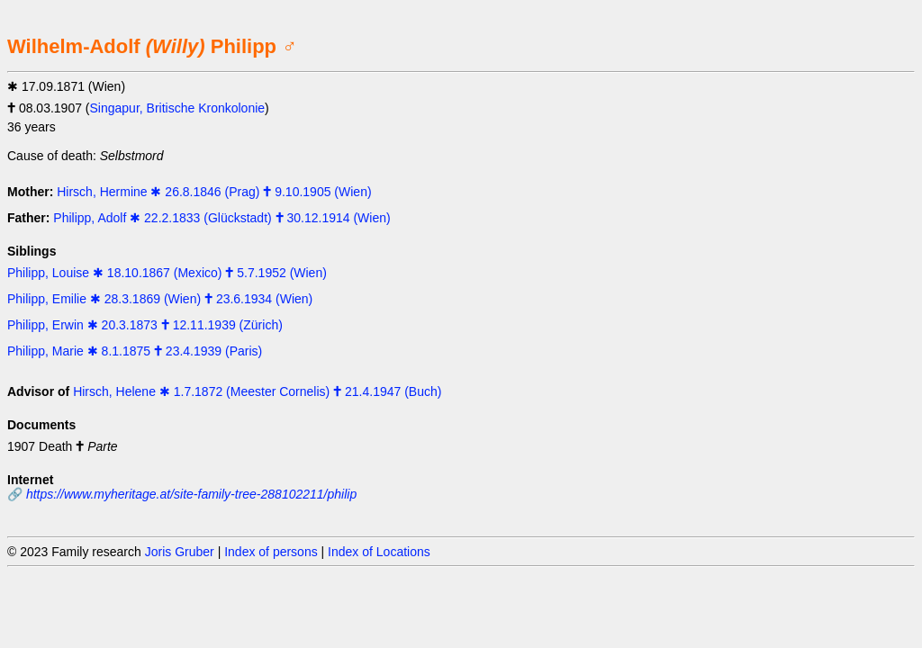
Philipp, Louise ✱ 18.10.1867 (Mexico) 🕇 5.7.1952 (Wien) (167, 273)
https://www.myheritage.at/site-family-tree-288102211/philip (191, 494)
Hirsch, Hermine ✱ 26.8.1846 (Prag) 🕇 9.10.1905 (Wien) (214, 191)
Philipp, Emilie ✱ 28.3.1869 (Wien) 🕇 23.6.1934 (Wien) (159, 299)
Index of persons (271, 551)
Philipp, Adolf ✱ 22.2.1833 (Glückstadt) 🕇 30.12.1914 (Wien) (221, 218)
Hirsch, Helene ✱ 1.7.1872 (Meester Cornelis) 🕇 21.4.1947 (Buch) (257, 391)
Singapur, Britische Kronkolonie (178, 108)
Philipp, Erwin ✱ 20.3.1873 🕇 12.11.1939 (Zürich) (145, 325)
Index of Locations (379, 551)
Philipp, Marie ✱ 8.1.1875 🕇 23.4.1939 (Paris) (134, 351)
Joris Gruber (179, 551)
